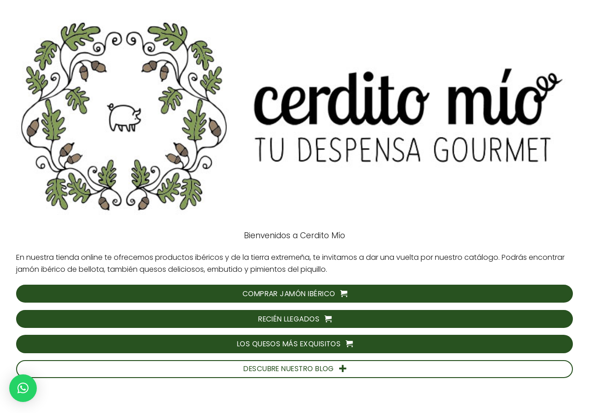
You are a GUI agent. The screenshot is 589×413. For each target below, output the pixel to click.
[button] (23, 388)
